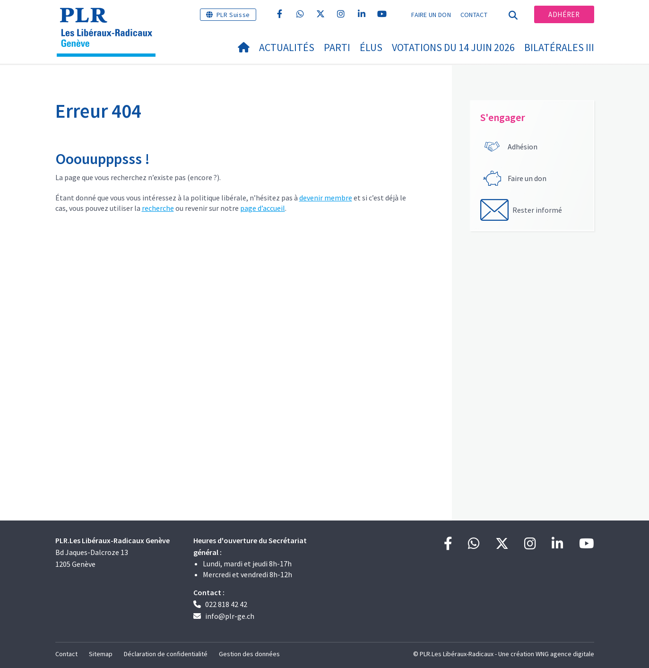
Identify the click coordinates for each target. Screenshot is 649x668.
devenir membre (325, 197)
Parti (337, 47)
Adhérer (564, 14)
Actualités (286, 47)
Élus (371, 47)
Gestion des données (249, 654)
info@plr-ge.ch (229, 616)
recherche (158, 208)
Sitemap (100, 654)
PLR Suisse (233, 14)
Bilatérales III (559, 47)
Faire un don (431, 14)
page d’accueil (262, 208)
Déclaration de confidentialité (166, 654)
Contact (473, 14)
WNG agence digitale (565, 654)
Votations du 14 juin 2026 (453, 47)
